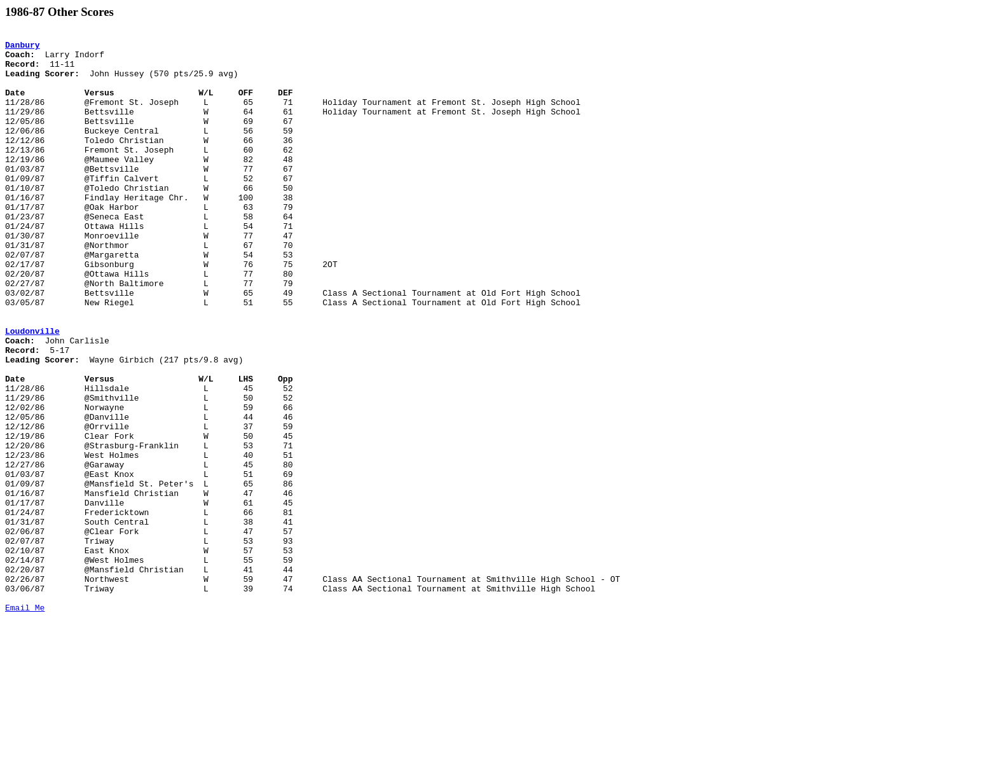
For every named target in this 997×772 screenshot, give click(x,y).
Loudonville (32, 391)
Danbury (22, 48)
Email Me (25, 723)
